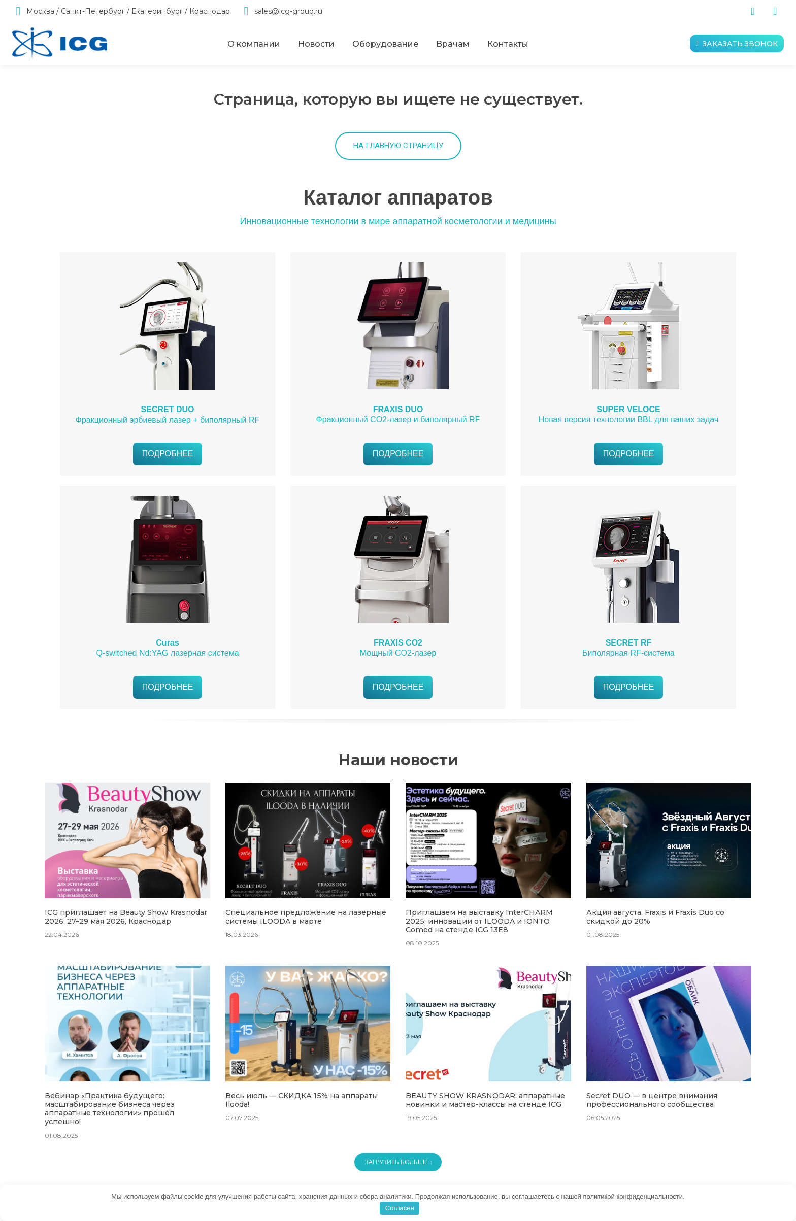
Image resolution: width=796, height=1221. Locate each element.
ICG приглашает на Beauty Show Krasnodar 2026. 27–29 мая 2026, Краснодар (126, 917)
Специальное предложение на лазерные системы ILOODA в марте (304, 917)
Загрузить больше (398, 1161)
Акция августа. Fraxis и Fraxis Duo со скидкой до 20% (655, 917)
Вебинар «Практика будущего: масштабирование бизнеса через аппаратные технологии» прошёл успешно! (109, 1108)
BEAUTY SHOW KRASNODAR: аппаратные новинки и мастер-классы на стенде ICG (485, 1099)
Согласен (399, 1208)
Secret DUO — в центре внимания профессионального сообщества (651, 1099)
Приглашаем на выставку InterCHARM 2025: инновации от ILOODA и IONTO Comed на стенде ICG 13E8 (479, 921)
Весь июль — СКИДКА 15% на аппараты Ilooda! (300, 1099)
